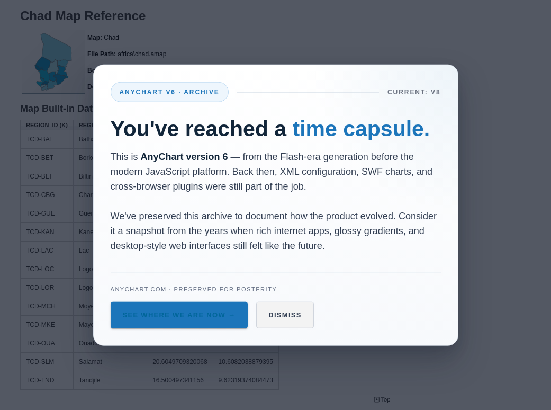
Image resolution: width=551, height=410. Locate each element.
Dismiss (285, 315)
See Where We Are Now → (179, 315)
